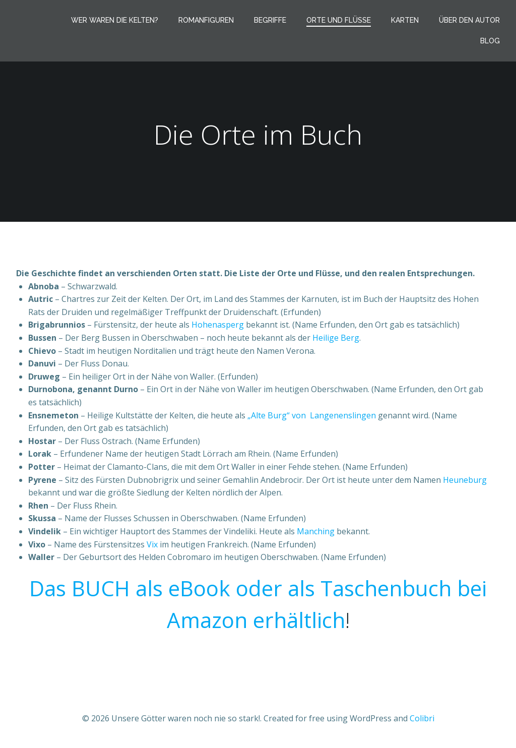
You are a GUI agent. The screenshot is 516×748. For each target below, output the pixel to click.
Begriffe (270, 20)
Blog (490, 41)
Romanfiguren (206, 20)
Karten (405, 20)
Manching (316, 531)
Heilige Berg (335, 337)
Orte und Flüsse (338, 20)
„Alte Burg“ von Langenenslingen (311, 415)
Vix (152, 544)
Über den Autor (469, 20)
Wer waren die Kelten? (114, 20)
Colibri (422, 718)
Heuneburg (465, 479)
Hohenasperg (217, 324)
